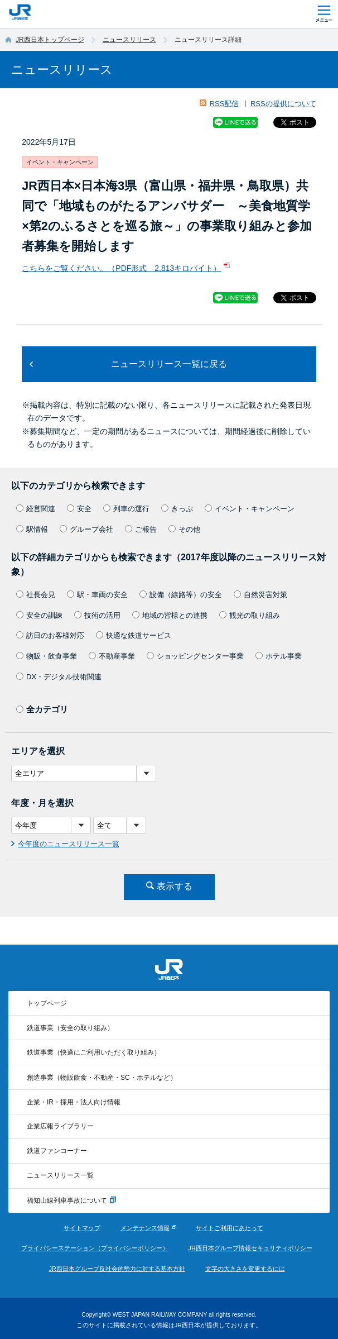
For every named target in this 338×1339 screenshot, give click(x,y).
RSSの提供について (283, 103)
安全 (79, 508)
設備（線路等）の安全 (180, 594)
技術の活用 (97, 615)
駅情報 (32, 529)
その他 (184, 529)
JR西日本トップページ (50, 40)
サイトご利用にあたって (229, 1227)
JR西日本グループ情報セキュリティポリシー (250, 1248)
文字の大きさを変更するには (245, 1268)
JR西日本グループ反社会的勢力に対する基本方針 (117, 1268)
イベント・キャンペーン (249, 508)
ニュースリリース (129, 40)
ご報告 (141, 529)
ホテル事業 (278, 656)
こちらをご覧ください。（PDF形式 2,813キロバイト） (121, 268)
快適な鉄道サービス (133, 635)
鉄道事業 (70, 1028)
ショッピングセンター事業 (195, 656)
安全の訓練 (39, 615)
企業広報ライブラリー (60, 1126)
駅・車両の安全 (97, 594)
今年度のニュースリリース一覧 (68, 844)
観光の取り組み (249, 615)
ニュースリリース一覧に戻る (169, 364)
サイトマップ (82, 1227)
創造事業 (102, 1077)
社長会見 (35, 594)
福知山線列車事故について (71, 1200)
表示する (174, 886)
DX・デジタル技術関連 (59, 677)
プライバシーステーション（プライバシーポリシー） (94, 1248)
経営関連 (35, 508)
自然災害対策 (260, 594)
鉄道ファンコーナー (57, 1150)
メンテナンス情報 (145, 1227)
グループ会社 (86, 529)
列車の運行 (126, 508)
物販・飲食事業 (46, 656)
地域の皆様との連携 (169, 615)
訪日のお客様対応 (50, 635)
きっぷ (177, 508)
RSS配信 (224, 103)
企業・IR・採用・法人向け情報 (73, 1102)
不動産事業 (112, 656)
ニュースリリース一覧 (60, 1175)
